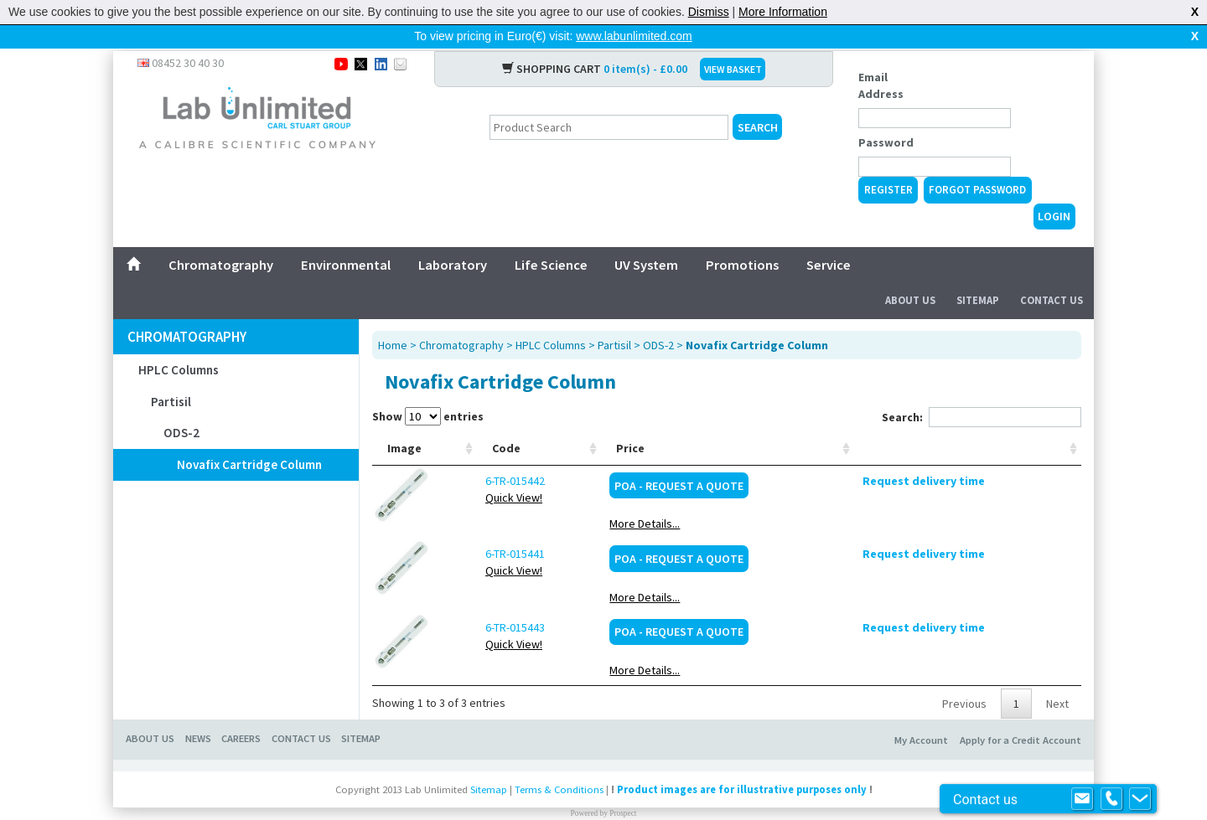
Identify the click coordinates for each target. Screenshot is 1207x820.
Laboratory (452, 237)
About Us (910, 273)
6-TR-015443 (475, 600)
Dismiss (708, 11)
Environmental (346, 237)
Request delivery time (1012, 454)
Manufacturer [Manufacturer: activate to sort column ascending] (734, 421)
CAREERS (241, 711)
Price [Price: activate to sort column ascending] (816, 421)
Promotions (742, 237)
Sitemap (977, 273)
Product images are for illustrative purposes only (742, 762)
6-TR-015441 (475, 526)
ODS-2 (181, 406)
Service (828, 237)
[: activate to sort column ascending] (1011, 422)
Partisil (171, 375)
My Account (921, 713)
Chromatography (220, 237)
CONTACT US (301, 711)
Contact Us (1051, 273)
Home (392, 318)
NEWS (198, 711)
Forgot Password (977, 163)
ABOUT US (150, 711)
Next (1057, 676)
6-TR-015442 (475, 454)
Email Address (881, 59)
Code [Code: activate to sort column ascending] (466, 421)
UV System (646, 237)
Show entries (428, 389)
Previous (964, 676)
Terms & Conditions (559, 762)
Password (886, 115)
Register (888, 163)
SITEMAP (361, 711)
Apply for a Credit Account (1020, 713)
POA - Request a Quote (864, 459)
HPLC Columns (178, 343)
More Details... (830, 496)
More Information (782, 11)
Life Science (551, 237)
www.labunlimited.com (634, 36)
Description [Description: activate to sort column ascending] (560, 421)
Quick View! (473, 470)
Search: (981, 390)
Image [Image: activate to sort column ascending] (404, 421)
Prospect (622, 786)
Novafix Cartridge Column (249, 438)
